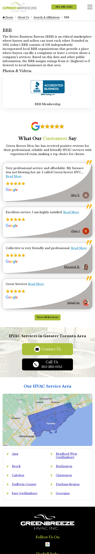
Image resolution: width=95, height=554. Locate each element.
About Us (23, 17)
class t (75, 231)
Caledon (18, 475)
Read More (14, 176)
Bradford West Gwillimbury (66, 455)
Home (8, 17)
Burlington (64, 466)
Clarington (64, 475)
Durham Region (68, 484)
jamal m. (73, 302)
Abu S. (75, 195)
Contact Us (47, 349)
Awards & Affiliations (46, 17)
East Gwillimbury (24, 493)
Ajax (15, 453)
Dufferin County (24, 484)
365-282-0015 (63, 7)
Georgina (63, 493)
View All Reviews (48, 317)
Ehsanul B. (72, 267)
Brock (16, 466)
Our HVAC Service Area (47, 386)
